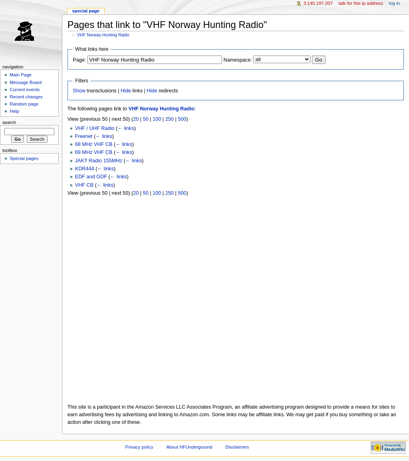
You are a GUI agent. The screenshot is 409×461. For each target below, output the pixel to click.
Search (9, 122)
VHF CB (84, 185)
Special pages (24, 158)
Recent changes (26, 96)
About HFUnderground (189, 447)
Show (79, 91)
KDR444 (84, 169)
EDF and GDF (91, 177)
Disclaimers (237, 447)
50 (146, 119)
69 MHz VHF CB (94, 152)
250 (169, 119)
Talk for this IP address (361, 3)
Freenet (84, 136)
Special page (85, 10)
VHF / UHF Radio (95, 128)
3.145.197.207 (318, 3)
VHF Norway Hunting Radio (103, 34)
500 (182, 119)
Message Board (26, 82)
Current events (25, 89)
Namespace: (238, 60)
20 (136, 119)
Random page (24, 104)
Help (14, 111)
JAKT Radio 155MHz (98, 161)
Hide (126, 91)
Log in (394, 3)
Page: (79, 60)
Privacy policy (139, 447)
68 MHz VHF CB (94, 144)
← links (125, 128)
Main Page (21, 74)
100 (157, 119)
